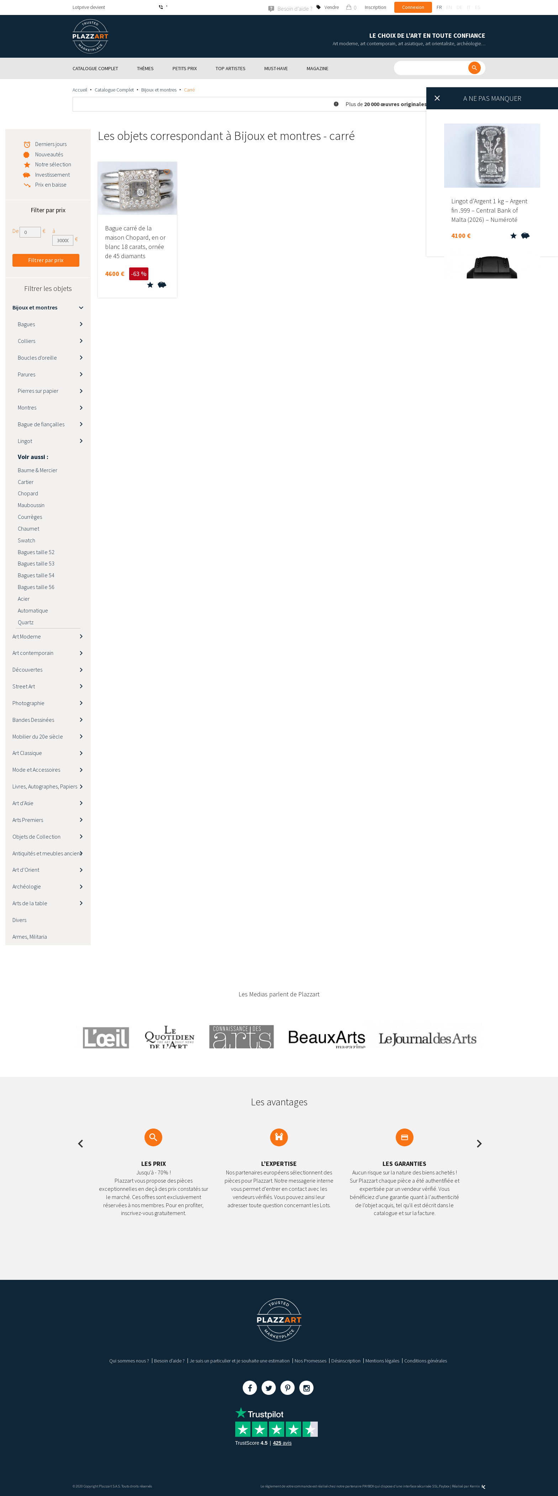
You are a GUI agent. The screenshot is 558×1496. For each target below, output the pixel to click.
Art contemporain (32, 652)
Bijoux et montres (159, 89)
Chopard (28, 493)
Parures (26, 373)
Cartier (25, 481)
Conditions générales (425, 1360)
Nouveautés (49, 153)
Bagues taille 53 (36, 563)
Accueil (80, 89)
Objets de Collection (36, 836)
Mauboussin (31, 505)
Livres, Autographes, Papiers (44, 785)
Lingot (25, 440)
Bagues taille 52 (36, 551)
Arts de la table (29, 902)
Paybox (444, 1486)
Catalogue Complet (114, 89)
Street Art (23, 685)
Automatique (33, 610)
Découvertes (27, 669)
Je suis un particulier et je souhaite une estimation (240, 1360)
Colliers (26, 340)
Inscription (375, 7)
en (449, 7)
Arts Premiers (27, 819)
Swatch (26, 539)
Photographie (28, 702)
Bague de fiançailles (41, 423)
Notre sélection (53, 163)
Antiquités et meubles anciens (47, 852)
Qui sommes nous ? (129, 1360)
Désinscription (345, 1360)
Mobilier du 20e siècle (37, 736)
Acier (24, 598)
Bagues (26, 323)
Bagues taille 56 (36, 586)
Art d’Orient (25, 869)
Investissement (52, 174)
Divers (19, 919)
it (468, 7)
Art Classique (27, 752)
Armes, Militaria (29, 936)
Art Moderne (26, 636)
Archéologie (26, 886)
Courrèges (30, 516)
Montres (27, 407)
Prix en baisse (51, 184)
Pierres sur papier (38, 390)
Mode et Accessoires (36, 769)
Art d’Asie (22, 802)
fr (439, 7)
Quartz (25, 621)
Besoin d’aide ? (169, 1360)
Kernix (477, 1486)
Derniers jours (51, 143)
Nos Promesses (310, 1360)
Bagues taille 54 (36, 575)
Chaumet (28, 528)
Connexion (413, 7)
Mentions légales (382, 1360)
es (477, 7)
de (459, 7)
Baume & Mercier (37, 469)
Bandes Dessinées (33, 719)
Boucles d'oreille (37, 357)
